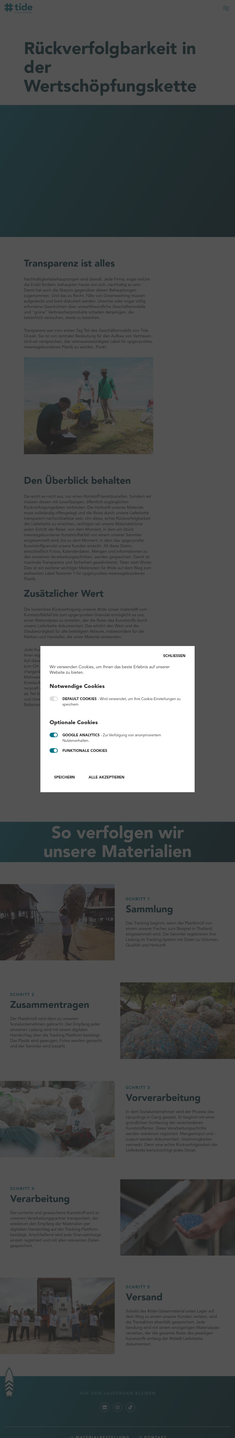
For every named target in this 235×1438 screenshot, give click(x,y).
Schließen (174, 656)
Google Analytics (54, 735)
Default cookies (54, 698)
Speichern (64, 777)
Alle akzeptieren (106, 777)
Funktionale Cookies (54, 750)
